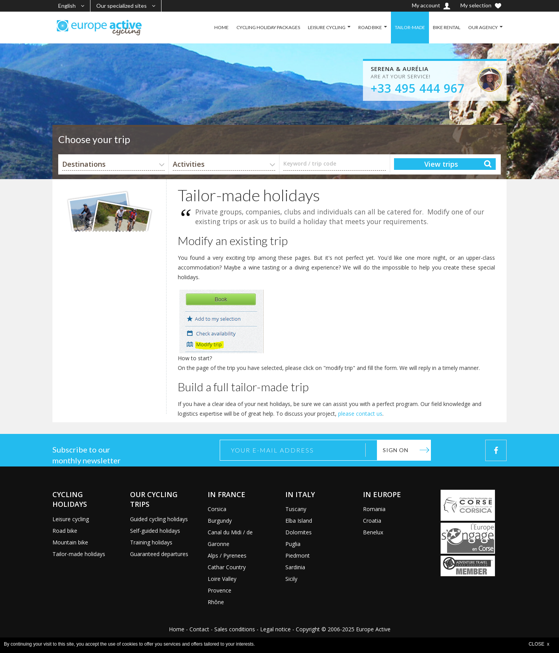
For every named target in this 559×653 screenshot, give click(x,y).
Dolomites (298, 532)
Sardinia (295, 567)
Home (176, 629)
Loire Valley (222, 578)
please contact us (360, 413)
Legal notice (275, 629)
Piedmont (297, 555)
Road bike (64, 530)
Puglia (292, 544)
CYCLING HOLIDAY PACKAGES (268, 27)
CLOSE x (539, 644)
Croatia (372, 520)
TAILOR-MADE (410, 27)
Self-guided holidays (155, 530)
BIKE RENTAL (446, 27)
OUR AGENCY (483, 27)
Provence (219, 590)
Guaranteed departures (159, 554)
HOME (221, 27)
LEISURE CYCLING (326, 27)
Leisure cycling (70, 519)
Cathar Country (227, 567)
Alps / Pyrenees (227, 555)
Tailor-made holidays (78, 554)
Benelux (373, 532)
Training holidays (151, 542)
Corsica (217, 509)
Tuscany (295, 509)
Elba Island (298, 520)
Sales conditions (234, 629)
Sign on (395, 450)
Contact (199, 629)
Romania (374, 509)
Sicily (291, 578)
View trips (441, 164)
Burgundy (220, 520)
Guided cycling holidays (159, 519)
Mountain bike (70, 542)
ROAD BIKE (370, 27)
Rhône (216, 602)
